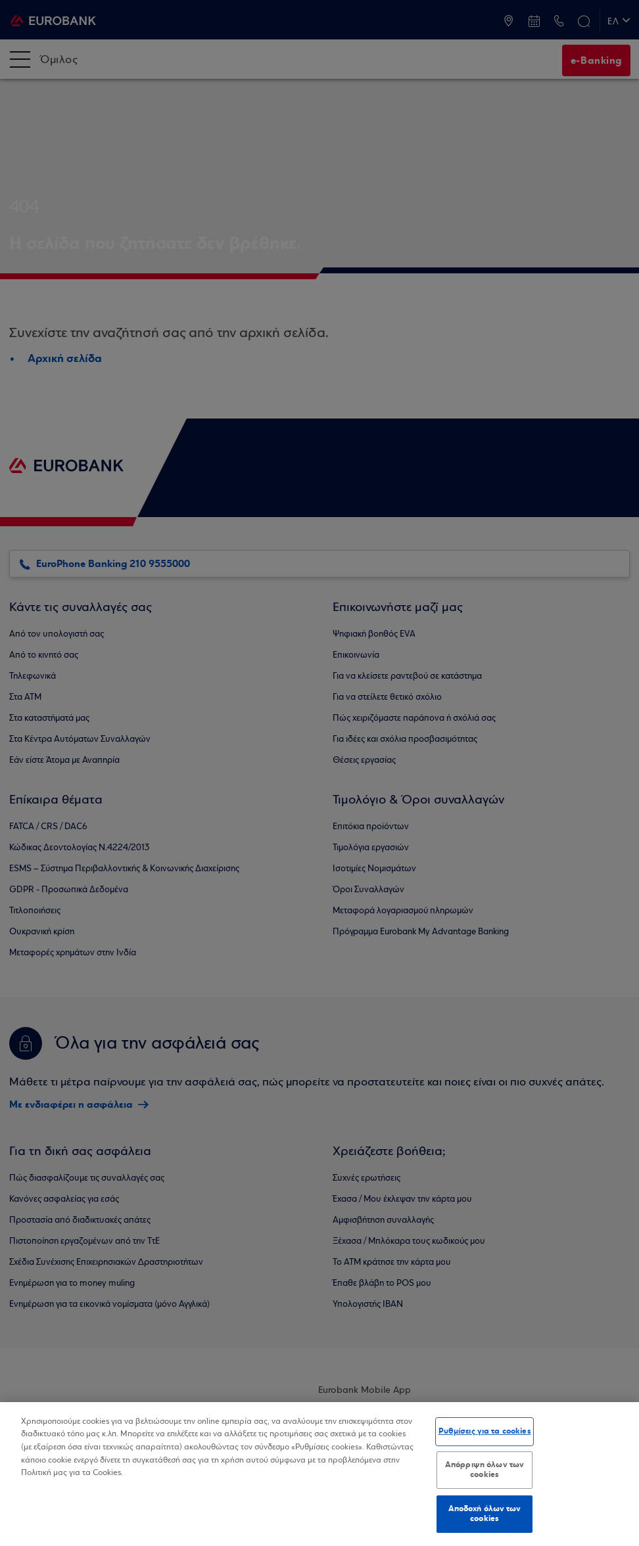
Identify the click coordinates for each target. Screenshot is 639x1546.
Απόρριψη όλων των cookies (484, 1469)
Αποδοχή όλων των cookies (484, 1513)
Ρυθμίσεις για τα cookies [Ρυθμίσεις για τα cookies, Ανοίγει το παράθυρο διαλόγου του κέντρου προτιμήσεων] (484, 1431)
